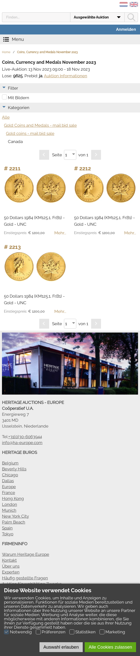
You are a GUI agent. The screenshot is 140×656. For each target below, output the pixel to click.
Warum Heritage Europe (25, 554)
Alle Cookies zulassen (110, 647)
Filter (13, 88)
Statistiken (85, 631)
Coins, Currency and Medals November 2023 (47, 52)
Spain (7, 528)
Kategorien (18, 107)
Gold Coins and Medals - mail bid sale (40, 125)
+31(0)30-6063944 (25, 436)
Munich (9, 510)
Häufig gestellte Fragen (25, 578)
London (9, 504)
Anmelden (126, 29)
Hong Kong (13, 498)
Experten (11, 572)
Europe (9, 486)
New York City (15, 516)
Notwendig (21, 631)
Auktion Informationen (65, 75)
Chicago (10, 474)
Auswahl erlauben (61, 647)
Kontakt (9, 560)
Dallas (8, 480)
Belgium (10, 463)
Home (6, 52)
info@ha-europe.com (22, 442)
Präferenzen (53, 631)
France (8, 492)
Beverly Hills (14, 468)
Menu (18, 39)
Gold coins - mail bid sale (30, 133)
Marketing (115, 631)
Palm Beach (13, 522)
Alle (6, 117)
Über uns (11, 566)
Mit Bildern (18, 97)
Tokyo (7, 533)
